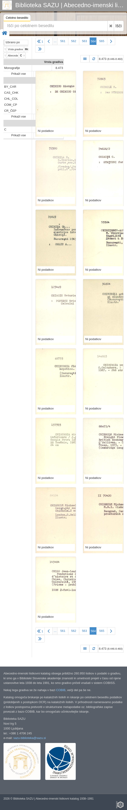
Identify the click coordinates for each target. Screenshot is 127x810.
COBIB (60, 690)
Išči (118, 26)
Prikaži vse (18, 73)
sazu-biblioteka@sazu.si (29, 738)
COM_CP (10, 104)
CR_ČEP (10, 110)
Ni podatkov (46, 131)
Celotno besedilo (17, 18)
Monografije (12, 68)
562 (73, 41)
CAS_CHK (11, 92)
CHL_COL (11, 98)
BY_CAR (10, 86)
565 (101, 41)
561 (62, 41)
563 (84, 41)
